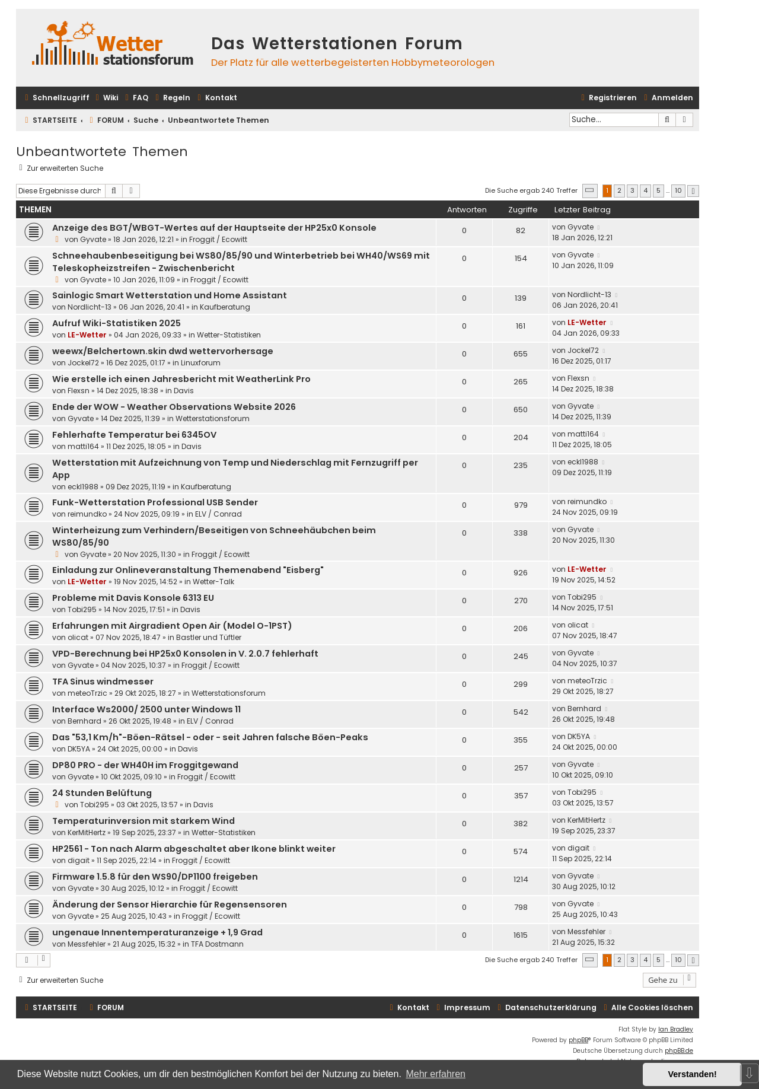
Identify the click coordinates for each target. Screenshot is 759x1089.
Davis (184, 391)
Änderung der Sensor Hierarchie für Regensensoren (169, 904)
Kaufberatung (225, 307)
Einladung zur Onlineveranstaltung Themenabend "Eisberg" (188, 570)
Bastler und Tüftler (208, 637)
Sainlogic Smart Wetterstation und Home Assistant (169, 295)
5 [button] (658, 190)
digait (79, 860)
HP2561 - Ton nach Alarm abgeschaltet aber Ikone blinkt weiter (194, 849)
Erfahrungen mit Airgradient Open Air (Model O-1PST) (172, 626)
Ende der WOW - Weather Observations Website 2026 (174, 407)
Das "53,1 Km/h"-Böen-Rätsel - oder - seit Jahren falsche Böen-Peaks (210, 737)
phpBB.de (679, 1050)
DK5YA (79, 749)
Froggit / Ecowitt (218, 239)
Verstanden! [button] (692, 1074)
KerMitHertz (87, 832)
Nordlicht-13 (89, 307)
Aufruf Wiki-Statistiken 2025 (116, 323)
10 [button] (678, 190)
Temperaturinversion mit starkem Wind (143, 821)
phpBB (578, 1040)
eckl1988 (83, 487)
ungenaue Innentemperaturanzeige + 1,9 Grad (157, 932)
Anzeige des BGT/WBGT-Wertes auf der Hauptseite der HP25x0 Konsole (214, 228)
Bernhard (84, 721)
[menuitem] (105, 98)
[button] (590, 191)
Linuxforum (201, 363)
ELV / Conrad (218, 514)
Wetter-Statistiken (229, 335)
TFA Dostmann (217, 944)
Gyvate (93, 239)
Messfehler (87, 944)
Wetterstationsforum (213, 418)
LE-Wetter (87, 335)
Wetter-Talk (213, 582)
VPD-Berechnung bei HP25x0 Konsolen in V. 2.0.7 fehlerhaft (185, 654)
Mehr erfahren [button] (435, 1074)
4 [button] (645, 190)
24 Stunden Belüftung (102, 793)
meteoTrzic (87, 693)
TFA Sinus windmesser (103, 681)
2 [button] (619, 190)
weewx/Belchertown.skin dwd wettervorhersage (162, 351)
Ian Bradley (675, 1029)
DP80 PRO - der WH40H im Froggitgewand (145, 765)
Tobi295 (82, 609)
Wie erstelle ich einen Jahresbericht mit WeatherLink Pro (181, 379)
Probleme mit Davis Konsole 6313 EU (133, 598)
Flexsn (79, 391)
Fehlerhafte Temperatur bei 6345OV (134, 435)
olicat (78, 637)
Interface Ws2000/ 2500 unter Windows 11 (146, 709)
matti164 (83, 446)
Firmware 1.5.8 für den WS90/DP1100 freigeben (155, 877)
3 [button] (632, 190)
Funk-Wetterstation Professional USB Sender (155, 502)
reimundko (87, 514)
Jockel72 (83, 363)
